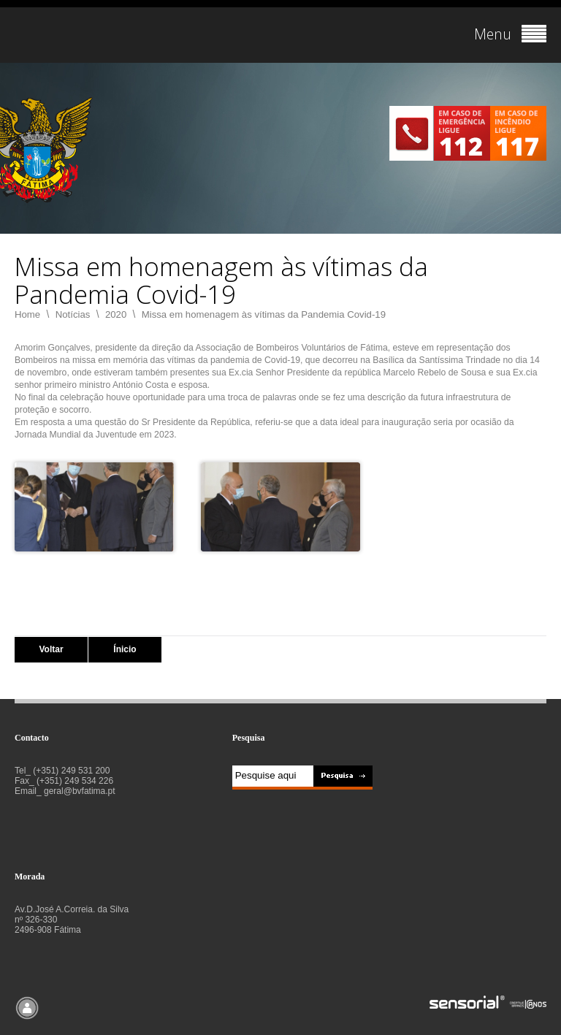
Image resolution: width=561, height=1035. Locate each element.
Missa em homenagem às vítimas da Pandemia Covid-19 (264, 314)
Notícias (73, 314)
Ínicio (124, 649)
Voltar (51, 649)
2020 (115, 314)
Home (27, 314)
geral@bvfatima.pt (79, 791)
